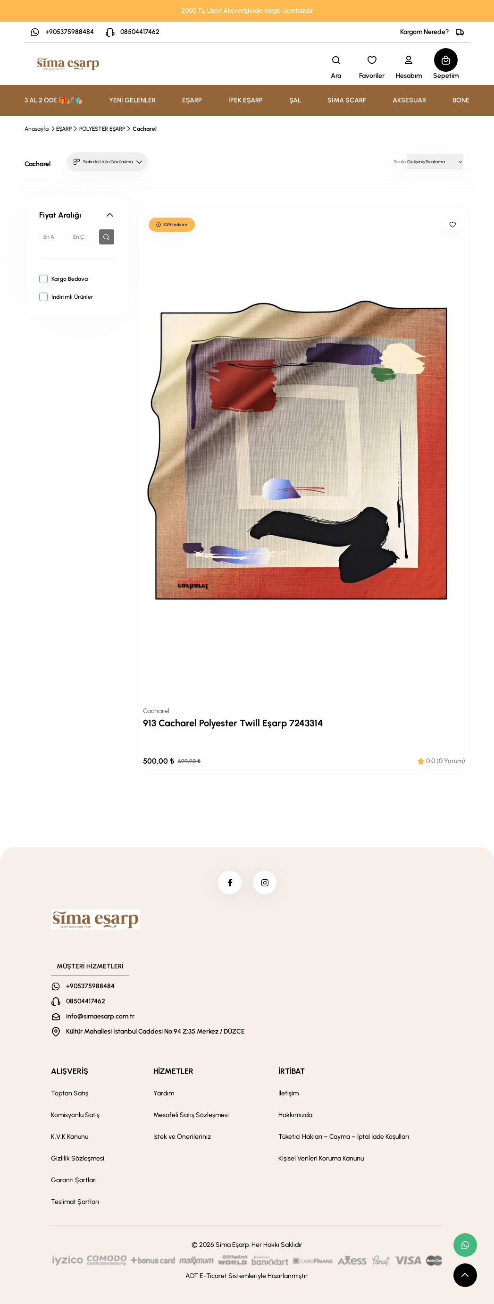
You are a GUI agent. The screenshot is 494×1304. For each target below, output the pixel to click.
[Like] (452, 225)
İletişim (288, 1093)
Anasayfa (37, 129)
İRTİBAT (291, 1071)
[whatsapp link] (465, 1245)
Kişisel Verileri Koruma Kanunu (321, 1158)
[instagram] (264, 882)
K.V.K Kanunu (69, 1137)
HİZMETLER (173, 1071)
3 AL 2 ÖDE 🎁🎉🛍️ (54, 100)
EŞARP (64, 129)
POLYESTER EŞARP (102, 129)
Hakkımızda (295, 1115)
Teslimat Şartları (75, 1202)
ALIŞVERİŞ (69, 1071)
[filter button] (106, 236)
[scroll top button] (465, 1275)
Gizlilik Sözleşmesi (77, 1158)
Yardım (163, 1093)
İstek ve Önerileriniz (182, 1137)
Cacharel (145, 129)
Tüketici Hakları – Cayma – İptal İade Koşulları (343, 1137)
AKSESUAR (409, 100)
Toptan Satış (69, 1093)
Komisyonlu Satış (75, 1115)
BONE (460, 100)
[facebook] (230, 882)
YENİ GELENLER (132, 100)
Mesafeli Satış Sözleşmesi (191, 1115)
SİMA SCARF (346, 100)
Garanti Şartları (74, 1180)
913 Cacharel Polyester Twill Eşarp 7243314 (233, 723)
